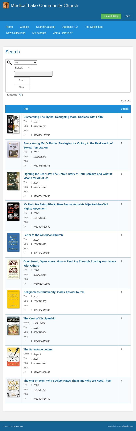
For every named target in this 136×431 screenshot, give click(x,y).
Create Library (111, 16)
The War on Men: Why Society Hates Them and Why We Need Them (67, 380)
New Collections (15, 32)
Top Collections (94, 26)
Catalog (24, 26)
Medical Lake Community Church (44, 5)
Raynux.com (18, 426)
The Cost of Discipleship (39, 318)
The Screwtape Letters (38, 349)
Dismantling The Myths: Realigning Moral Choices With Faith (63, 116)
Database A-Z (70, 26)
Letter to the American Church (43, 235)
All (20, 94)
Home (9, 26)
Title (25, 109)
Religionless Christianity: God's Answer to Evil (53, 292)
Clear (21, 87)
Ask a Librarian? (62, 32)
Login (127, 16)
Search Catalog (45, 26)
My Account (39, 32)
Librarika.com (127, 426)
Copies (125, 109)
